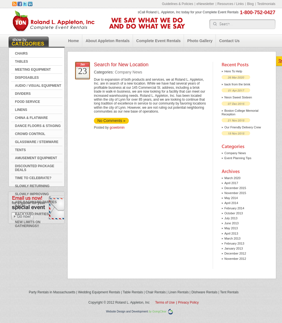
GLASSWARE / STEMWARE (36, 142)
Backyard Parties (32, 214)
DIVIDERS (23, 94)
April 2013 (231, 233)
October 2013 (233, 213)
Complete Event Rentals (158, 41)
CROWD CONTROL (30, 134)
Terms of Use (165, 302)
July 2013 (230, 218)
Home (73, 41)
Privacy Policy (188, 302)
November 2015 (235, 193)
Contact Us (229, 41)
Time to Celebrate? (33, 178)
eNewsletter (205, 4)
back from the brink (237, 84)
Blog (250, 4)
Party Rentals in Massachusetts (52, 292)
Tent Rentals (229, 292)
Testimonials (266, 4)
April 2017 (231, 183)
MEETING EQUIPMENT (33, 70)
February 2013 (234, 243)
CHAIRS (21, 53)
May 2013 (231, 228)
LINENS (21, 110)
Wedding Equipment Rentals (99, 292)
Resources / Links (230, 4)
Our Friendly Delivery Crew (242, 127)
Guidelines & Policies (177, 4)
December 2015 (235, 188)
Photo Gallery (199, 41)
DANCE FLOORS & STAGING (38, 126)
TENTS (20, 150)
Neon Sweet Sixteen (238, 97)
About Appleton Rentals (108, 41)
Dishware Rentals (204, 292)
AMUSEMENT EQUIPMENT (36, 158)
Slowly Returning (32, 186)
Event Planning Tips (237, 158)
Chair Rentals (156, 292)
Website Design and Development (127, 311)
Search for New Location (121, 64)
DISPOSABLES (27, 78)
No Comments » (111, 120)
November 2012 (235, 258)
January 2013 (233, 248)
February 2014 (234, 208)
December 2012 (235, 253)
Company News (128, 72)
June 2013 (231, 223)
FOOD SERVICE (27, 102)
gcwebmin (117, 127)
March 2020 (232, 178)
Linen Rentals (178, 292)
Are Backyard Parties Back (36, 204)
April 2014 (231, 203)
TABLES (21, 61)
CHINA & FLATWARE (31, 118)
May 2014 (231, 198)
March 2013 (232, 238)
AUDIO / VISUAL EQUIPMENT (38, 86)
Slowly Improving (32, 194)
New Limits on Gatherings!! (27, 224)
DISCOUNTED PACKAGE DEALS (34, 168)
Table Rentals (133, 292)
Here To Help (233, 71)
